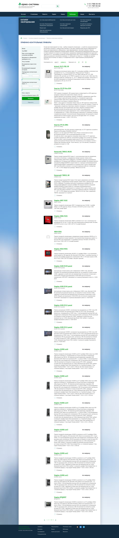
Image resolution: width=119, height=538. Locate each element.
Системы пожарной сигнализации (85, 20)
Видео (53, 529)
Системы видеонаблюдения (47, 20)
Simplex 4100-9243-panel (67, 267)
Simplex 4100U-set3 (67, 430)
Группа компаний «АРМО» (24, 528)
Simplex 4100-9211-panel (67, 328)
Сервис (54, 14)
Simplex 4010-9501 (67, 249)
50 (85, 62)
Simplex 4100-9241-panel (67, 287)
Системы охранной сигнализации (65, 24)
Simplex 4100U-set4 (67, 403)
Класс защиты (26, 93)
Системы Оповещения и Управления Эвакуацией (46, 24)
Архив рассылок (55, 531)
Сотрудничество (42, 534)
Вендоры (40, 529)
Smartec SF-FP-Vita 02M (67, 89)
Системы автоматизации (67, 28)
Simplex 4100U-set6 (67, 350)
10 (78, 62)
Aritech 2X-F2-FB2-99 (67, 67)
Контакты (92, 14)
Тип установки (26, 61)
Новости (44, 14)
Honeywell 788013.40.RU (67, 152)
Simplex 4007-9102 (67, 201)
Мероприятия (54, 526)
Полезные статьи (67, 526)
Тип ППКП (24, 51)
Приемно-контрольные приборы (54, 38)
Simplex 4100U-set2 (67, 454)
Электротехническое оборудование (45, 31)
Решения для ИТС (85, 28)
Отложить (59, 83)
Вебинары (73, 14)
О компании (34, 14)
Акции (82, 14)
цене (56, 62)
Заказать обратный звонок (93, 7)
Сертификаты (41, 531)
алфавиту (63, 62)
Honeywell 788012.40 (67, 176)
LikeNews (40, 526)
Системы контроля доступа (67, 20)
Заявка (63, 14)
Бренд (23, 48)
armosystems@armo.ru (24, 526)
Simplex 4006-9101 (67, 217)
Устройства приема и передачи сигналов (86, 24)
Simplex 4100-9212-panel (67, 306)
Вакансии (65, 531)
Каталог (23, 14)
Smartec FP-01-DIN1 (67, 125)
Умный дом (43, 28)
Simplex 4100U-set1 (67, 476)
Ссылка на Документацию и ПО (30, 95)
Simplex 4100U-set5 (67, 377)
